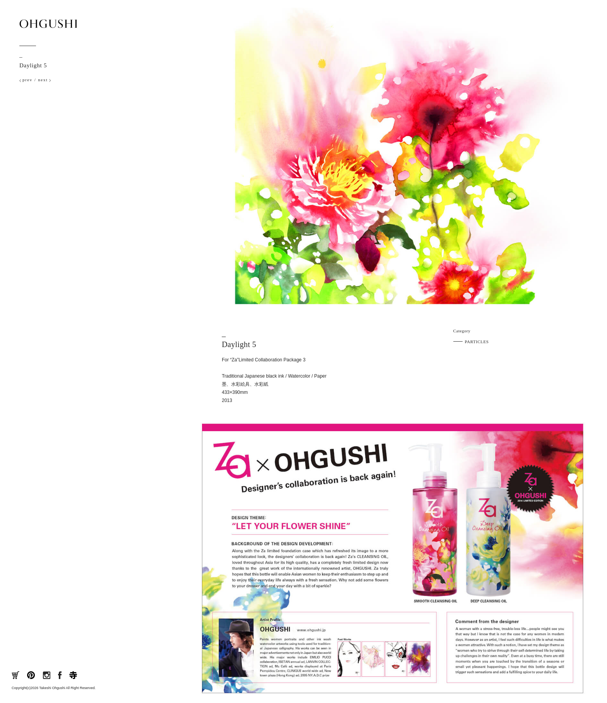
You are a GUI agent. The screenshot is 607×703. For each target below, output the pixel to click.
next (43, 79)
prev (27, 79)
